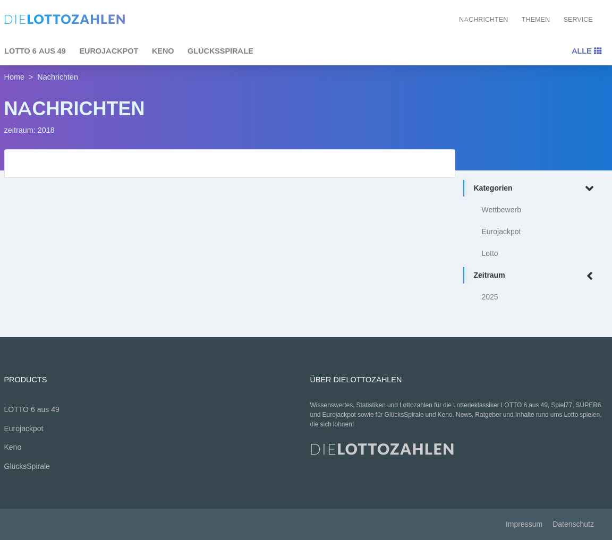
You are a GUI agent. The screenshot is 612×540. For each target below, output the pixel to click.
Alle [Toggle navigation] (586, 51)
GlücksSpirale (220, 51)
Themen (536, 19)
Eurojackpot (108, 51)
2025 (490, 297)
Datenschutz (573, 524)
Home (14, 77)
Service (578, 19)
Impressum (524, 524)
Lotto (490, 253)
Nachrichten (483, 19)
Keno (163, 51)
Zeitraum (536, 276)
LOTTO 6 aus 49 (32, 410)
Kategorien (536, 189)
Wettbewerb (501, 210)
